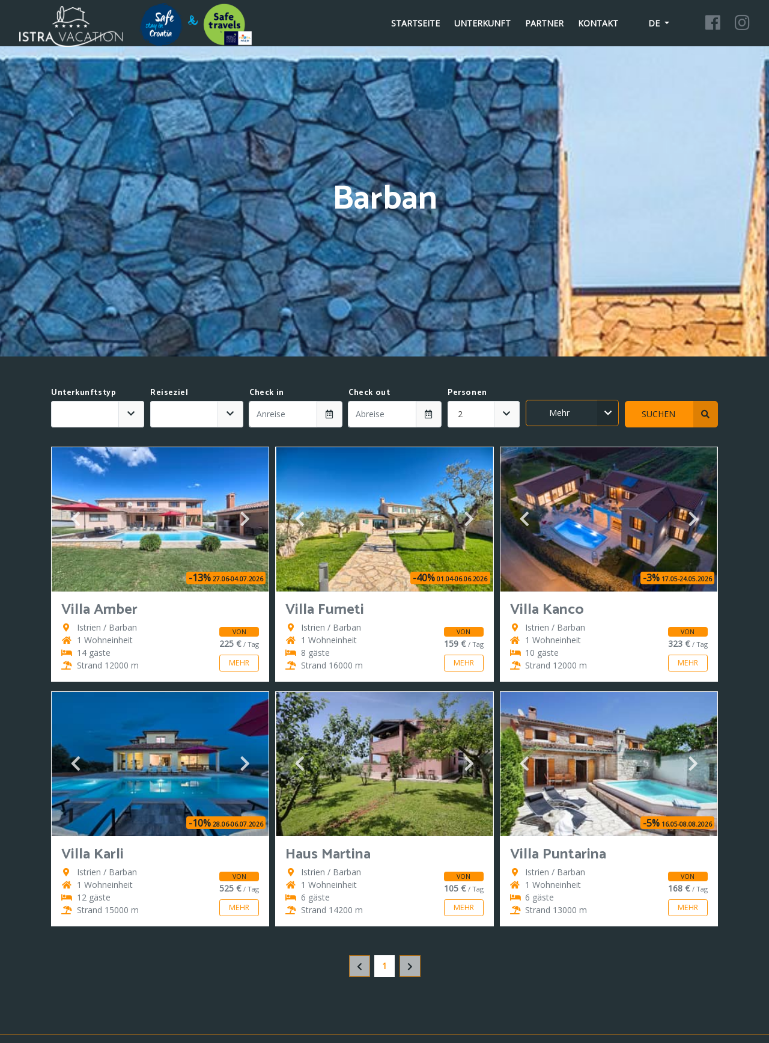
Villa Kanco (547, 610)
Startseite (415, 23)
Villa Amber (99, 610)
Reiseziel (169, 393)
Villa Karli (92, 854)
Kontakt (598, 23)
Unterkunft (482, 23)
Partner (544, 23)
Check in (266, 393)
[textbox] (85, 414)
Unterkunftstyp (83, 393)
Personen (467, 393)
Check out (369, 393)
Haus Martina (328, 854)
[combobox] (97, 414)
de (648, 23)
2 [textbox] (460, 414)
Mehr (584, 413)
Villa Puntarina (558, 854)
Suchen (680, 414)
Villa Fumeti (324, 610)
